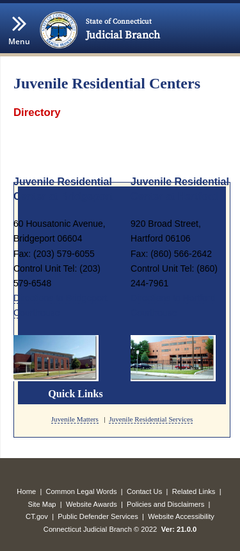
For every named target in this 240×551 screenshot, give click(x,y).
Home (26, 491)
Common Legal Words (81, 491)
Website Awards (91, 504)
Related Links (194, 491)
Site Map (42, 504)
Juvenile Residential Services (151, 419)
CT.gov (37, 516)
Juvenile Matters (75, 419)
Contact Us (144, 491)
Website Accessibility (181, 516)
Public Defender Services (98, 516)
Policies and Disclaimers (165, 504)
